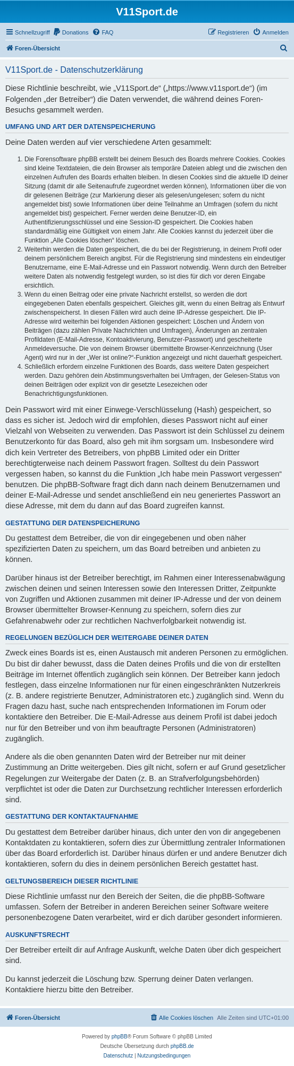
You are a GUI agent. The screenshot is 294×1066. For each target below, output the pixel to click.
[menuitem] (71, 32)
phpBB (120, 1036)
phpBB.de (182, 1046)
